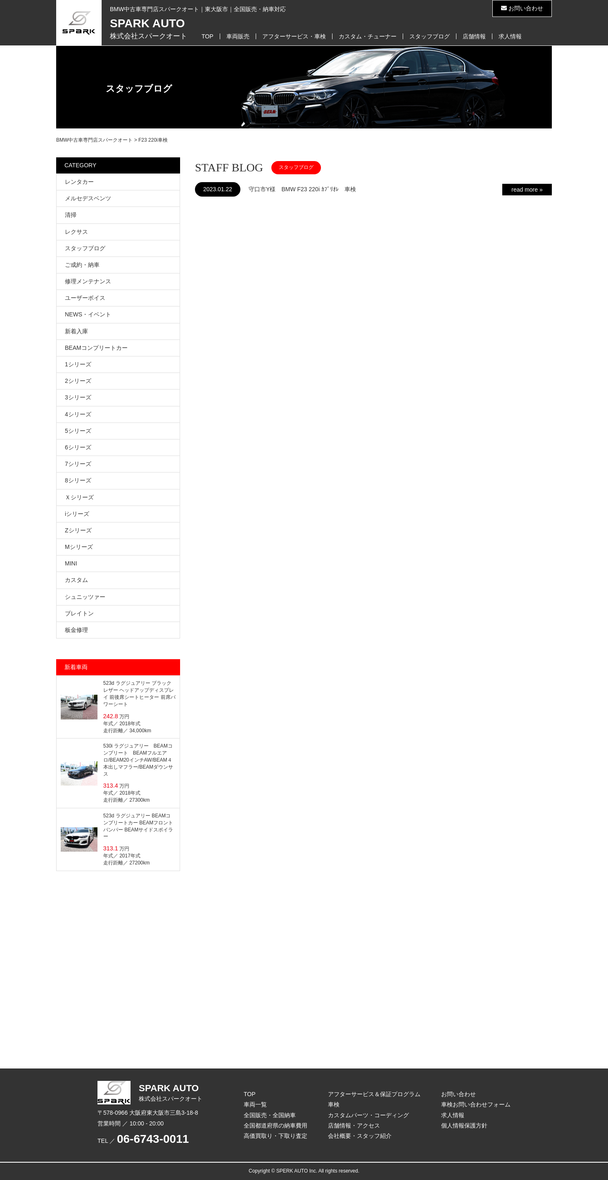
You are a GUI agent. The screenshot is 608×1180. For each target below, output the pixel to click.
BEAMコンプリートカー (96, 347)
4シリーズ (78, 414)
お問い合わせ (522, 8)
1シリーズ (78, 364)
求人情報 (510, 36)
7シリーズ (78, 464)
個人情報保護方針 (464, 1125)
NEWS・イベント (88, 314)
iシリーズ (77, 513)
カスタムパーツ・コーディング (368, 1115)
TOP (208, 36)
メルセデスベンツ (88, 198)
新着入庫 (76, 331)
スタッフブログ (429, 36)
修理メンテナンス (88, 281)
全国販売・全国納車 (270, 1115)
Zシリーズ (78, 530)
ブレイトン (79, 613)
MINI (71, 563)
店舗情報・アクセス (354, 1125)
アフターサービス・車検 (294, 36)
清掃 (70, 214)
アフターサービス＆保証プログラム (374, 1094)
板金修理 (76, 630)
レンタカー (79, 181)
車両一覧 (255, 1104)
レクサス (76, 231)
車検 (334, 1104)
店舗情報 (474, 36)
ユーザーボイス (85, 297)
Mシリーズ (79, 547)
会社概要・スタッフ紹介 (360, 1136)
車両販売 (237, 36)
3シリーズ (78, 397)
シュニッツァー (85, 597)
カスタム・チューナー (368, 36)
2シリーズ (78, 381)
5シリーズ (78, 430)
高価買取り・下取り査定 (275, 1136)
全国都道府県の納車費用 (275, 1125)
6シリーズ (78, 447)
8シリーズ (78, 480)
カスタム (76, 580)
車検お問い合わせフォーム (476, 1104)
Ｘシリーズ (79, 497)
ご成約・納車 (82, 264)
